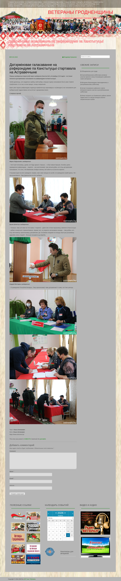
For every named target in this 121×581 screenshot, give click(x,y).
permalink (43, 439)
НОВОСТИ (27, 439)
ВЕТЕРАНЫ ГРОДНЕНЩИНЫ (80, 12)
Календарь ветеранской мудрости (64, 4)
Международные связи (65, 6)
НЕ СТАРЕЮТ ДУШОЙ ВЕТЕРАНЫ (86, 4)
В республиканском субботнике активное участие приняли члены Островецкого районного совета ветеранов (95, 77)
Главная (11, 2)
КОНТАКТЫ (90, 6)
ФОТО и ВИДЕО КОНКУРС (21, 4)
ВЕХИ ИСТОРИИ (19, 2)
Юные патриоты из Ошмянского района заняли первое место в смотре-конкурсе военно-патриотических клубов (95, 97)
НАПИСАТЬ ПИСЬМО (79, 6)
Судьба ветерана (70, 2)
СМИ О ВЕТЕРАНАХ (46, 4)
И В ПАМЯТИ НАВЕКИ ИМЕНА (34, 2)
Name (11, 471)
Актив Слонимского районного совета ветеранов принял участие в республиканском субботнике (94, 90)
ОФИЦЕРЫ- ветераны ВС (84, 2)
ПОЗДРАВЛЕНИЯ (34, 4)
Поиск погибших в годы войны (53, 2)
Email (11, 478)
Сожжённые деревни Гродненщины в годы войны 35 (39, 6)
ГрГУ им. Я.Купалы (30, 579)
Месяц (50, 518)
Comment (13, 451)
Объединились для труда (89, 71)
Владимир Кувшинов (70, 57)
